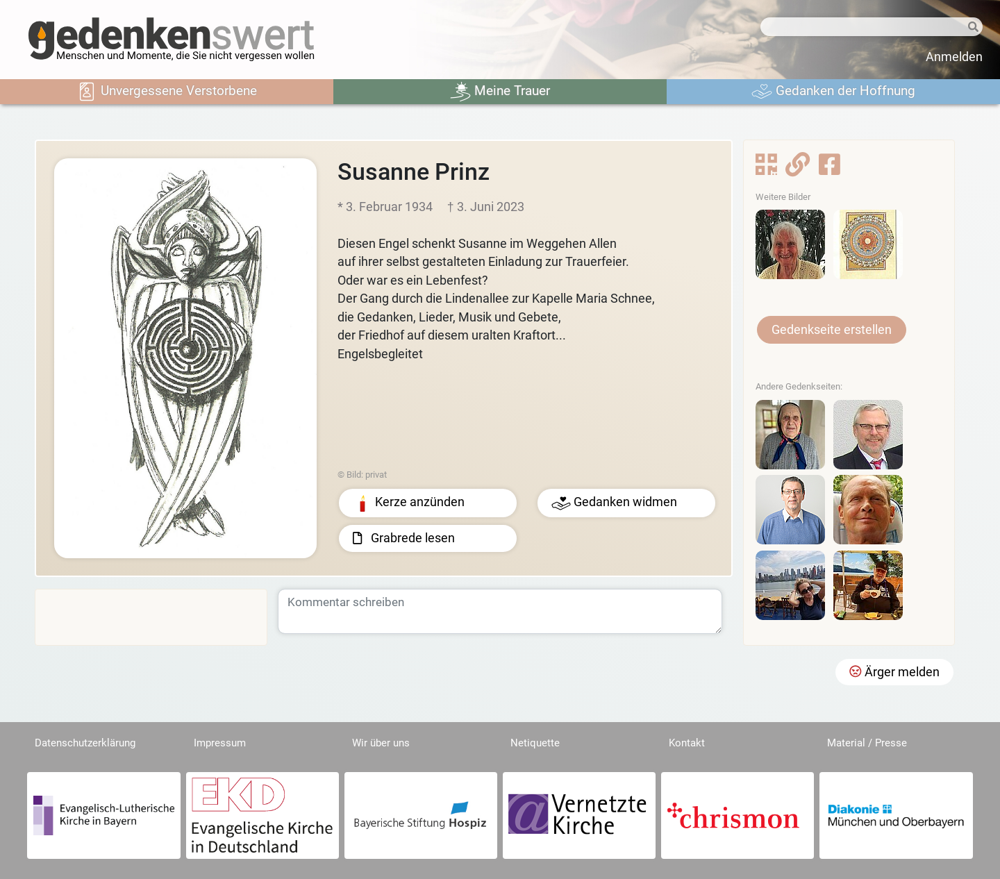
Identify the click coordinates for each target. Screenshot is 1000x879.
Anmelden (954, 57)
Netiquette (535, 743)
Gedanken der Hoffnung (833, 91)
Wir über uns (381, 743)
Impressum (220, 743)
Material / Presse (867, 743)
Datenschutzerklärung (85, 743)
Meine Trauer (500, 91)
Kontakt (687, 743)
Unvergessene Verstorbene (166, 91)
